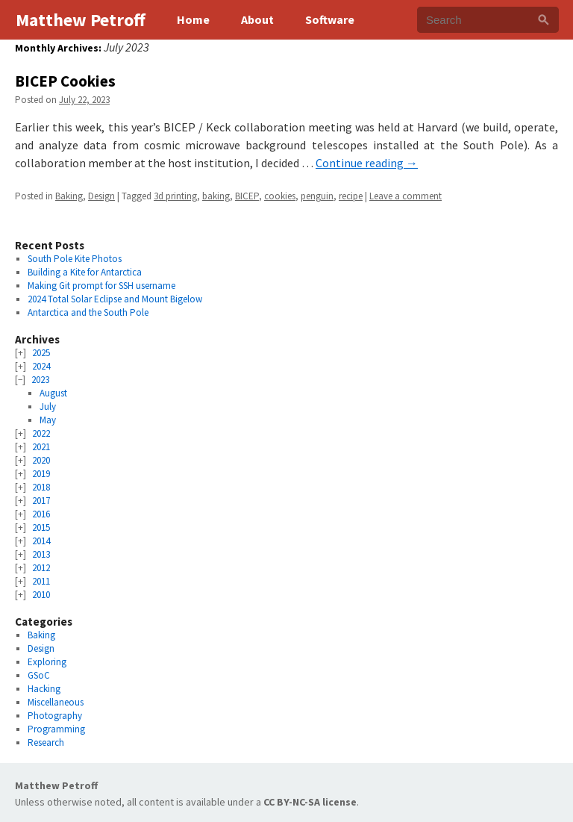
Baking (69, 196)
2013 (41, 554)
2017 (41, 500)
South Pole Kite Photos (75, 258)
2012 (41, 567)
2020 (41, 460)
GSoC (39, 675)
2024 (41, 366)
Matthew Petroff (56, 785)
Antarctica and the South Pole (88, 312)
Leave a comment (405, 196)
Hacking (44, 688)
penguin (317, 196)
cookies (279, 196)
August (53, 393)
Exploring (47, 662)
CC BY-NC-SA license (310, 802)
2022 (41, 433)
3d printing (175, 196)
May (48, 420)
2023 (40, 379)
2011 (41, 581)
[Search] (543, 19)
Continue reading (367, 162)
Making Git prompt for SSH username (101, 285)
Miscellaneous (56, 702)
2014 (41, 541)
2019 (41, 473)
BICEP (247, 196)
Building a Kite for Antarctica (85, 272)
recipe (351, 196)
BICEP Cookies (65, 81)
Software (329, 19)
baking (216, 196)
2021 (41, 446)
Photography (55, 715)
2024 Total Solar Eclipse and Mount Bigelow (115, 299)
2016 (41, 514)
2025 (41, 352)
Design (101, 196)
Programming (56, 729)
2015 (41, 527)
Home (193, 19)
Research (46, 742)
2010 (41, 594)
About (257, 19)
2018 (41, 487)
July (48, 406)
